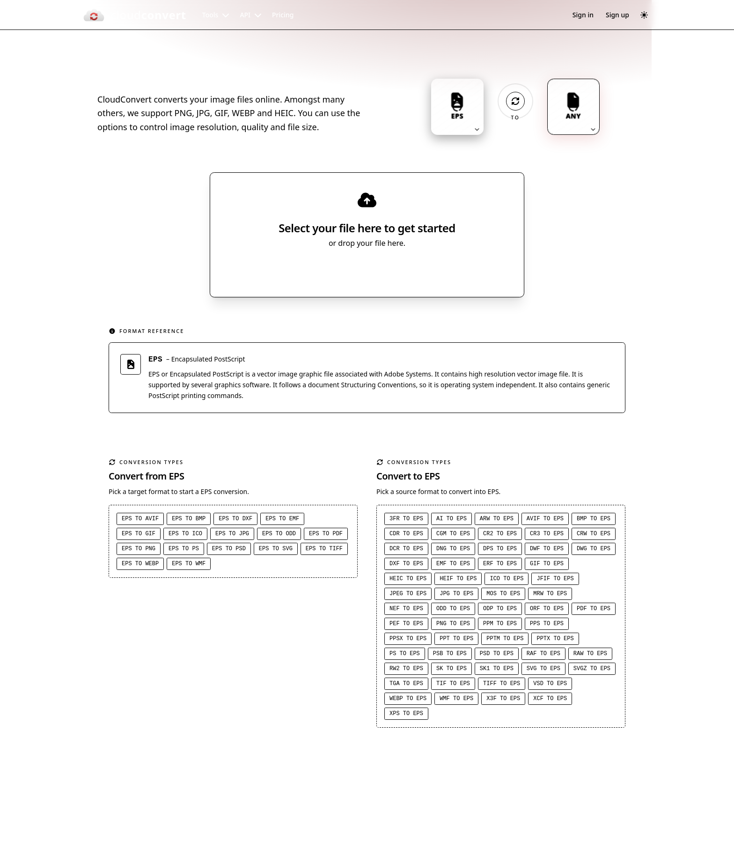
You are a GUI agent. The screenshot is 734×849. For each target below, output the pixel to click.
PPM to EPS (500, 625)
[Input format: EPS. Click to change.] (457, 107)
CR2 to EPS (500, 535)
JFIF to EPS (554, 580)
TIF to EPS (453, 685)
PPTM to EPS (504, 640)
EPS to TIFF (324, 550)
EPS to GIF (138, 535)
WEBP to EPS (407, 700)
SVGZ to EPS (591, 670)
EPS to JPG (232, 535)
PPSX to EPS (407, 640)
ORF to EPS (547, 610)
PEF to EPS (406, 625)
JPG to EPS (456, 595)
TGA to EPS (406, 685)
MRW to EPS (550, 595)
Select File (357, 270)
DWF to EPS (547, 550)
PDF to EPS (593, 610)
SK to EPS (451, 670)
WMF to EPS (456, 700)
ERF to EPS (500, 565)
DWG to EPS (593, 550)
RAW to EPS (590, 655)
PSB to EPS (450, 655)
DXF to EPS (406, 565)
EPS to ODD (279, 535)
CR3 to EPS (547, 535)
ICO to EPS (506, 580)
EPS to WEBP (140, 565)
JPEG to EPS (407, 595)
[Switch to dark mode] (644, 15)
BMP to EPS (593, 520)
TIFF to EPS (501, 685)
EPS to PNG (138, 550)
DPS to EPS (500, 550)
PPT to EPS (456, 640)
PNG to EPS (453, 625)
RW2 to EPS (406, 670)
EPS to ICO (185, 535)
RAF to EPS (543, 655)
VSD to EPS (550, 685)
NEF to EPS (406, 610)
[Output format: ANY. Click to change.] (573, 107)
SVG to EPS (543, 670)
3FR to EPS (406, 520)
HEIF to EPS (458, 580)
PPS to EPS (547, 625)
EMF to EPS (453, 565)
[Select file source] (397, 270)
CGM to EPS (453, 535)
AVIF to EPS (545, 520)
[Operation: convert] (515, 101)
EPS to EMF (282, 520)
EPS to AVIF (140, 520)
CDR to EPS (406, 535)
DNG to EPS (453, 550)
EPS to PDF (326, 535)
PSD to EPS (497, 655)
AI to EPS (451, 520)
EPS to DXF (235, 520)
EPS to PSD (229, 550)
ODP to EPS (500, 610)
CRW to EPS (593, 535)
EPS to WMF (189, 565)
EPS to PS (184, 550)
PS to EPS (404, 655)
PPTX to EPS (554, 640)
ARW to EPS (497, 520)
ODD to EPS (453, 610)
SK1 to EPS (497, 670)
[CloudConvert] (134, 14)
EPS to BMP (189, 520)
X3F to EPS (503, 700)
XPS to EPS (406, 715)
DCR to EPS (406, 550)
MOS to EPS (503, 595)
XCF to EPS (550, 700)
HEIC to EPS (407, 580)
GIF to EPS (547, 565)
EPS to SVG (276, 550)
